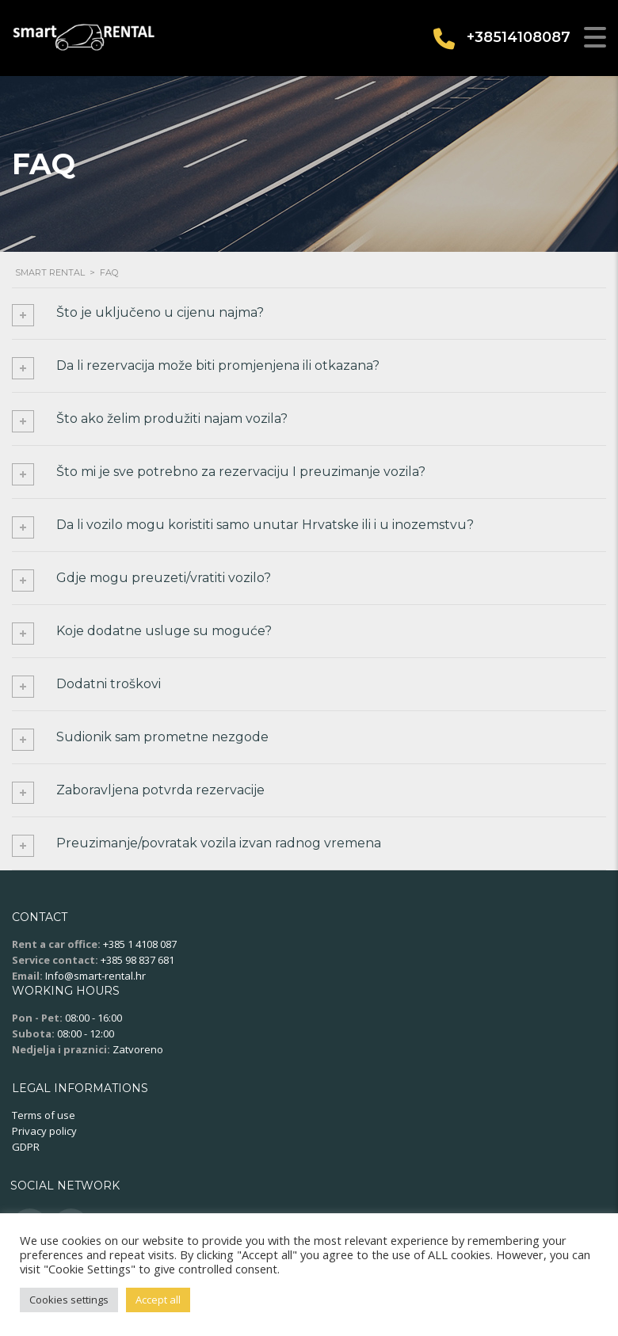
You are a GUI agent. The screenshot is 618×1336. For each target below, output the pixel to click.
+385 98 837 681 (137, 960)
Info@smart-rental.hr (95, 976)
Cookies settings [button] (69, 1299)
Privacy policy (44, 1131)
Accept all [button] (158, 1299)
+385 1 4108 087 (140, 944)
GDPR (26, 1147)
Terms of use (43, 1115)
